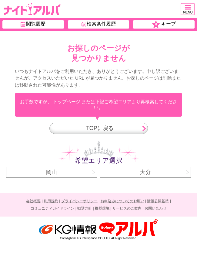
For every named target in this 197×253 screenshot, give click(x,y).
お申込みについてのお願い (122, 201)
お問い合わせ (155, 208)
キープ (163, 24)
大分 (164, 172)
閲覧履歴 (33, 24)
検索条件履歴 (99, 24)
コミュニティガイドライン (52, 208)
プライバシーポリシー (79, 201)
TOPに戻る (114, 128)
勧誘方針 (84, 208)
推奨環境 (102, 208)
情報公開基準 (158, 201)
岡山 (70, 172)
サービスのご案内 (127, 208)
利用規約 (51, 201)
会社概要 (33, 201)
